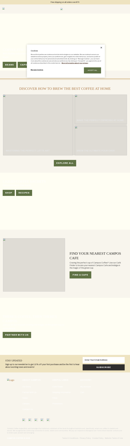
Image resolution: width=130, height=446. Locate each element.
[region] (66, 61)
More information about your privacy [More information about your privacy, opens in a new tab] (75, 63)
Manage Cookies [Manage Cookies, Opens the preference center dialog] (37, 70)
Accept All (92, 70)
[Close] (101, 47)
